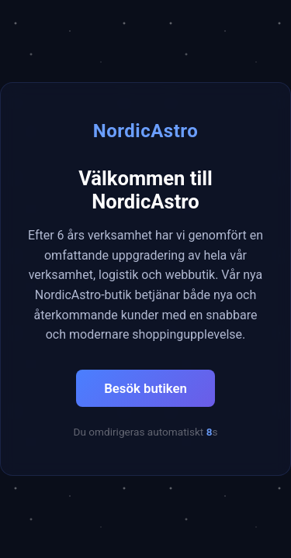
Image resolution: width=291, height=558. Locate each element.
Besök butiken (145, 388)
